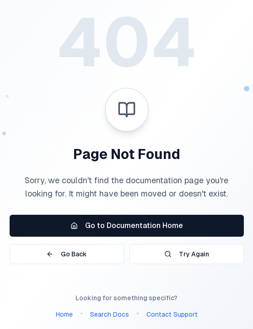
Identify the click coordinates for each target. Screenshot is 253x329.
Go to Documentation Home (126, 225)
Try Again (186, 254)
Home (64, 314)
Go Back (66, 254)
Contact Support (172, 314)
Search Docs (109, 314)
